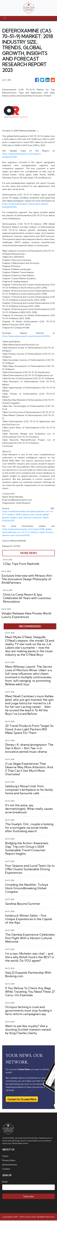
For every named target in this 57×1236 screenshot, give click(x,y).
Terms (5, 1156)
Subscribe (28, 1196)
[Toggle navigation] (4, 18)
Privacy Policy (8, 1160)
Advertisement (9, 1164)
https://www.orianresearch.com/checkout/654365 (26, 336)
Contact (6, 1169)
